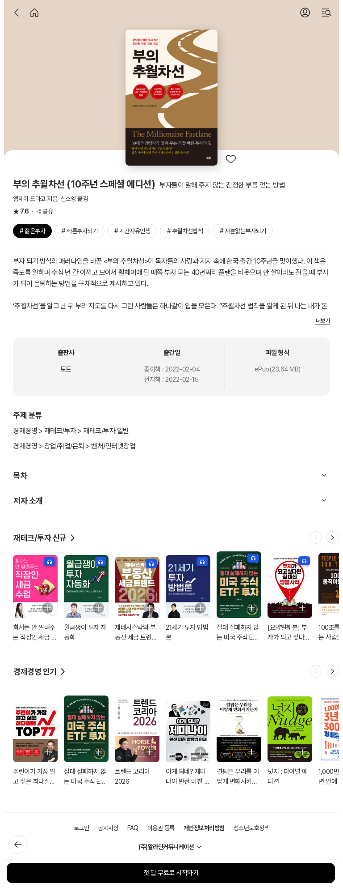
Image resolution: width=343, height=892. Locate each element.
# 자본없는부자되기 (243, 231)
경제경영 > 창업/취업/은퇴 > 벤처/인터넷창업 (74, 446)
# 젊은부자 (32, 231)
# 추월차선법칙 (185, 231)
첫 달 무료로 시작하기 (170, 873)
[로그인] (305, 12)
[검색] (326, 12)
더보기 (323, 320)
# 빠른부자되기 (79, 231)
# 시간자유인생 (132, 231)
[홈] (34, 12)
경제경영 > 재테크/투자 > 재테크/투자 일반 (71, 431)
